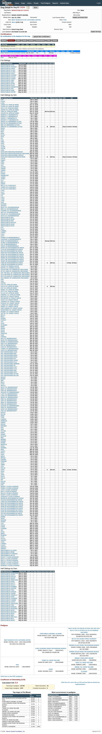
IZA (2, 138)
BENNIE (3, 439)
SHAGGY (3, 205)
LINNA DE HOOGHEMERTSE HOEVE (12, 501)
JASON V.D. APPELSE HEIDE (10, 106)
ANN (2, 281)
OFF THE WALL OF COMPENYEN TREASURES (15, 273)
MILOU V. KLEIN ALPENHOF (9, 493)
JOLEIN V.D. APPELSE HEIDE (10, 113)
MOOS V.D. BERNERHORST (9, 397)
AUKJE (3, 148)
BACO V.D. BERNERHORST (9, 387)
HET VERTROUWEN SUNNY (9, 360)
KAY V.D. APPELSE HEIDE (9, 288)
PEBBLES (4, 421)
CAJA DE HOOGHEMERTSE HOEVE (12, 249)
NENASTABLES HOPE (7, 581)
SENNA (3, 422)
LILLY (2, 192)
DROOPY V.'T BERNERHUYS (9, 120)
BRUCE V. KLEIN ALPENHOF (10, 562)
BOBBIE (3, 441)
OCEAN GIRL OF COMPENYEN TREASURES (14, 269)
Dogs (23, 3)
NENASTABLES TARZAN (8, 591)
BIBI (2, 380)
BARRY (3, 379)
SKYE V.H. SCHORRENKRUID (10, 216)
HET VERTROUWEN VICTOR (9, 374)
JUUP (2, 323)
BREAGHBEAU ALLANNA (9, 550)
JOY (2, 321)
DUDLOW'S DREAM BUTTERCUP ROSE (13, 157)
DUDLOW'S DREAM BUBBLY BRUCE (12, 155)
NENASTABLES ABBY (7, 80)
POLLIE (3, 481)
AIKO (2, 143)
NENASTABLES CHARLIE (9, 67)
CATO (2, 384)
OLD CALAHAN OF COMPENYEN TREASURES (15, 276)
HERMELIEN (5, 175)
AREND (3, 168)
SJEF (2, 335)
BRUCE (3, 458)
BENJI (3, 456)
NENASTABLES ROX (7, 221)
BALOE (3, 414)
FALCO (3, 538)
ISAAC (3, 135)
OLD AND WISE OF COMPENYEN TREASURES (15, 274)
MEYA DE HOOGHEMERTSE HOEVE (12, 503)
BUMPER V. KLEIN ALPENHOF (10, 565)
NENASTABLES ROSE (7, 219)
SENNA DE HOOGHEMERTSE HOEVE (12, 258)
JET (2, 530)
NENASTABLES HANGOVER (9, 573)
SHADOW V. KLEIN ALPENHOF (10, 496)
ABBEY (3, 160)
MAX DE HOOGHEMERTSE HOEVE (11, 251)
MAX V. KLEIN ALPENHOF (9, 491)
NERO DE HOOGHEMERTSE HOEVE (12, 505)
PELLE (3, 478)
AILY (2, 165)
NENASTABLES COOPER (8, 75)
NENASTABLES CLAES (8, 70)
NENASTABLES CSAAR (8, 77)
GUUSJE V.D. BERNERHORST (10, 392)
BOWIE (3, 443)
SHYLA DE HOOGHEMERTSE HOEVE (12, 259)
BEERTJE (4, 444)
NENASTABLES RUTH (7, 226)
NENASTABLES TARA (7, 590)
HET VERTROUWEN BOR (8, 353)
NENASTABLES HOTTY (8, 583)
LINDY (3, 194)
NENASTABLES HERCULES (9, 580)
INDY (2, 131)
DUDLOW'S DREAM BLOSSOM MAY (12, 152)
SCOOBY (3, 204)
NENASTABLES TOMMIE (8, 600)
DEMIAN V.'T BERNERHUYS (9, 115)
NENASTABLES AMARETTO (9, 87)
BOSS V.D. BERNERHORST (9, 340)
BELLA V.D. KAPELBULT (8, 185)
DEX (2, 427)
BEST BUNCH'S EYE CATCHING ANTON (26, 20)
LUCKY (3, 101)
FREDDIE (4, 461)
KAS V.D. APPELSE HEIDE (9, 284)
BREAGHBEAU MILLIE (8, 555)
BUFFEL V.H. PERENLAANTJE (10, 268)
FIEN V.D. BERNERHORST (9, 390)
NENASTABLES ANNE (7, 90)
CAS (2, 523)
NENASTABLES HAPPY (8, 575)
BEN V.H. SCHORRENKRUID (9, 209)
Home (17, 3)
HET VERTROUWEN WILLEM (10, 375)
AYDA (2, 532)
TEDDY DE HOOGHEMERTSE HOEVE (12, 261)
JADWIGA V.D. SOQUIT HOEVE (10, 301)
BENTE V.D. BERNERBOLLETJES (11, 121)
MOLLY (3, 182)
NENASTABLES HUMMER (9, 586)
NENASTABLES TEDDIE (8, 593)
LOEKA (3, 232)
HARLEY (3, 320)
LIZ (2, 195)
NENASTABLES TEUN (7, 597)
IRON (2, 133)
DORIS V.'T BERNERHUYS (9, 118)
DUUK (3, 518)
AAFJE (3, 158)
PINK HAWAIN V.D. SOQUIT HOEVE (11, 308)
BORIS (3, 328)
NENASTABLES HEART (8, 578)
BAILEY (3, 377)
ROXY (3, 453)
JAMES (3, 177)
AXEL (2, 150)
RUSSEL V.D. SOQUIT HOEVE (10, 311)
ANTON (3, 167)
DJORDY (3, 459)
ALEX (2, 145)
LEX (2, 99)
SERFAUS (4, 333)
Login (99, 3)
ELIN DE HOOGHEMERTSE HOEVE (11, 500)
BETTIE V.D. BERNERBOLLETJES (11, 123)
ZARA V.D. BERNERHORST (9, 350)
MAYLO (3, 385)
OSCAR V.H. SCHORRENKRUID (10, 214)
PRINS (3, 483)
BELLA (3, 172)
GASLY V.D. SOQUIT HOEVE (9, 300)
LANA (2, 190)
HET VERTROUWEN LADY (9, 367)
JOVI (2, 466)
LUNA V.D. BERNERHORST (9, 395)
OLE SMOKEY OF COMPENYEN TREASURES (15, 278)
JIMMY (3, 464)
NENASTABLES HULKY (8, 585)
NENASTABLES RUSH (7, 224)
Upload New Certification (41, 36)
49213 (14, 22)
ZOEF (2, 474)
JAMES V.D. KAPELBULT (8, 187)
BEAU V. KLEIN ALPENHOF (9, 559)
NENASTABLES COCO (8, 73)
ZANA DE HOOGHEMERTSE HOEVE (12, 511)
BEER (2, 326)
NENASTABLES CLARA (8, 72)
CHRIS (3, 527)
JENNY (3, 179)
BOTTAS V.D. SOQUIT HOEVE (10, 296)
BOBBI (3, 516)
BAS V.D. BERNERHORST (9, 338)
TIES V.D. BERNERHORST (9, 400)
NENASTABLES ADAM (8, 83)
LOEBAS (3, 419)
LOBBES (3, 231)
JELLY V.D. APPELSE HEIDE (9, 108)
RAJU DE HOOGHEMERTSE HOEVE (12, 508)
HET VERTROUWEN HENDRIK (10, 363)
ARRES (3, 170)
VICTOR (3, 431)
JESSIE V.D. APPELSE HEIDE (10, 110)
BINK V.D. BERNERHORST (9, 389)
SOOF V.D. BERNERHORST (9, 409)
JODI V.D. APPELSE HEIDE (9, 111)
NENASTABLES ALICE (8, 85)
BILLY (2, 316)
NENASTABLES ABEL (7, 82)
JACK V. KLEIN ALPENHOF (9, 490)
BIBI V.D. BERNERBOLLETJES (10, 125)
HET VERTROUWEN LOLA (9, 369)
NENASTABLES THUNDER (9, 598)
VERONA (3, 337)
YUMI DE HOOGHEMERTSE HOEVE (12, 264)
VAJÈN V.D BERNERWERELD (10, 242)
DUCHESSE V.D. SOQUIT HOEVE (11, 298)
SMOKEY (3, 547)
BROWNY (4, 426)
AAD (2, 140)
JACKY (3, 451)
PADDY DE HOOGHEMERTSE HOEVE (12, 254)
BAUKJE (3, 436)
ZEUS (2, 471)
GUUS (3, 330)
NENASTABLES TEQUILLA (9, 595)
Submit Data (64, 3)
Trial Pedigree (45, 3)
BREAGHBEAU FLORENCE (9, 553)
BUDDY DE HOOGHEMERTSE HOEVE (12, 247)
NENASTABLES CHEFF (8, 68)
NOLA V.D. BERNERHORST (9, 343)
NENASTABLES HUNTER (8, 588)
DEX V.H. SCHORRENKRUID (9, 212)
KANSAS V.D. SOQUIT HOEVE (10, 303)
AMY (2, 279)
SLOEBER (4, 325)
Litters (29, 3)
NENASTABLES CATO (7, 65)
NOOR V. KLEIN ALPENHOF (9, 495)
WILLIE (3, 468)
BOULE (3, 424)
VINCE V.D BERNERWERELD (10, 246)
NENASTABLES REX (7, 217)
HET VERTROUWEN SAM (8, 370)
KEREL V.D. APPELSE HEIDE (10, 289)
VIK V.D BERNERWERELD (9, 244)
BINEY (3, 533)
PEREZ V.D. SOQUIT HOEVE (9, 306)
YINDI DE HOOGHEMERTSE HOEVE (12, 263)
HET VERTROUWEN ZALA (9, 362)
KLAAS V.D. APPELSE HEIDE (10, 293)
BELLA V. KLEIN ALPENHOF (9, 560)
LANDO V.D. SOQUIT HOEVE (9, 305)
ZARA (2, 469)
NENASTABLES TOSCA (8, 602)
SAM (2, 202)
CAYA (2, 537)
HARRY (3, 173)
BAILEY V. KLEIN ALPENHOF (10, 557)
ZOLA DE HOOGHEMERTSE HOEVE (12, 515)
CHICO (3, 525)
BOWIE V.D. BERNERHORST (9, 342)
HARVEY (3, 540)
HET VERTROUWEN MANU (9, 355)
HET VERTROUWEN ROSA (9, 357)
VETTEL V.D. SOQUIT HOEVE (10, 313)
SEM (2, 429)
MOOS (3, 332)
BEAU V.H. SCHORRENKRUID (10, 207)
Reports (55, 3)
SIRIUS (3, 184)
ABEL (2, 142)
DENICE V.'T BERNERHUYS (9, 116)
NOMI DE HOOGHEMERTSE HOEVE (12, 506)
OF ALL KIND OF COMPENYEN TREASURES (14, 271)
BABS (3, 432)
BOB (2, 449)
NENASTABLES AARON (8, 78)
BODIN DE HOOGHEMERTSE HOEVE (12, 498)
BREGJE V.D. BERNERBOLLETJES (11, 126)
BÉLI (2, 437)
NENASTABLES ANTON (8, 92)
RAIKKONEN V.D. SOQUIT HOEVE (11, 310)
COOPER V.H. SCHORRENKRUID (11, 210)
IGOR (2, 130)
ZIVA (2, 473)
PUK (65, 20)
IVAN (2, 136)
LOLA (2, 197)
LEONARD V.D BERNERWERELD (11, 239)
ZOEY (2, 454)
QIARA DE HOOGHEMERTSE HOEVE (12, 256)
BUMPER (3, 535)
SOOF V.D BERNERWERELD (9, 241)
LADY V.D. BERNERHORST (9, 394)
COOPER (3, 528)
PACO (3, 476)
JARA (2, 542)
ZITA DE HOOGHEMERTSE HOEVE (11, 513)
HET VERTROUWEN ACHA (9, 352)
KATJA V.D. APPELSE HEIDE (9, 286)
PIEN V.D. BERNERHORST (9, 399)
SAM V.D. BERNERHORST (9, 347)
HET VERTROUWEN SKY (8, 358)
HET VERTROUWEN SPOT (9, 372)
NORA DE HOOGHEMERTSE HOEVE (12, 253)
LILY (2, 180)
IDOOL (3, 128)
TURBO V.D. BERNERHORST (10, 348)
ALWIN (3, 147)
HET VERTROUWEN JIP (8, 365)
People (36, 3)
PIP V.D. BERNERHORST (8, 345)
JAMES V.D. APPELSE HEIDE (10, 105)
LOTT (2, 236)
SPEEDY (3, 548)
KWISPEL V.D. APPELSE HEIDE (10, 295)
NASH (3, 446)
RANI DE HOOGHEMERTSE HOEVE (11, 510)
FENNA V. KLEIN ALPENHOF (9, 488)
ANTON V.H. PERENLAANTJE (10, 266)
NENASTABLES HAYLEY (8, 576)
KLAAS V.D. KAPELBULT (8, 189)
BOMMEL (4, 448)
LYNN (2, 200)
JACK (2, 463)
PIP (2, 479)
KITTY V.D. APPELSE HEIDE (9, 291)
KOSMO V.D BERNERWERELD (10, 237)
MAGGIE (3, 520)
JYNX (2, 417)
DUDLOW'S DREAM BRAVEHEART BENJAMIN (15, 153)
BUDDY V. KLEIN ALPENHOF (10, 486)
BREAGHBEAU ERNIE (7, 552)
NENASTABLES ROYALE (8, 222)
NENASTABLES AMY (7, 88)
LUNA (2, 103)
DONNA (3, 318)
